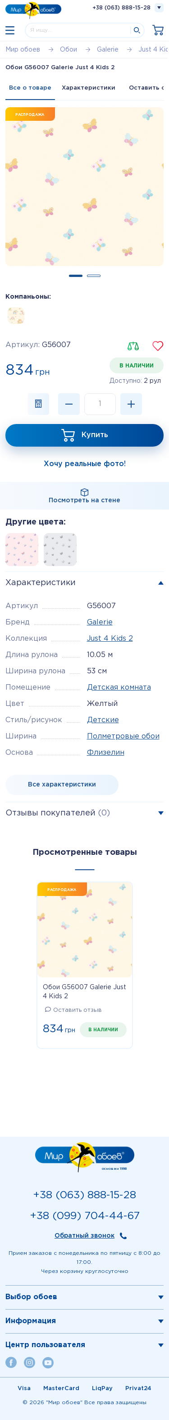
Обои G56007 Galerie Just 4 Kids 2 (84, 992)
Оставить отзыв (73, 1010)
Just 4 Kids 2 (110, 638)
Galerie (100, 622)
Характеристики (88, 88)
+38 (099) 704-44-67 (85, 1216)
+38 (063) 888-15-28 (121, 7)
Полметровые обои (123, 736)
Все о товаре (30, 88)
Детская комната (119, 687)
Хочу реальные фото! (85, 464)
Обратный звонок (84, 1236)
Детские (103, 720)
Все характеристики (62, 784)
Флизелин (105, 752)
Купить (95, 435)
